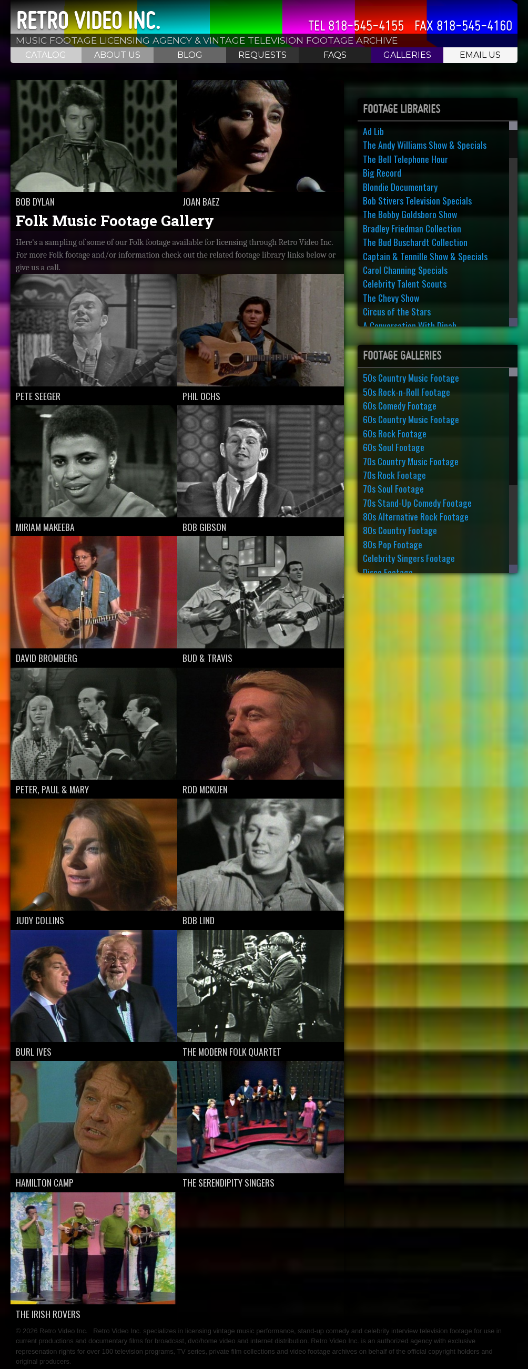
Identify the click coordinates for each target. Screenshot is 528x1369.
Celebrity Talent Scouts (404, 283)
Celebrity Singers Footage (409, 558)
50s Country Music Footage (411, 377)
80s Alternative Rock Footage (416, 516)
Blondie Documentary (400, 186)
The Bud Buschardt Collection (415, 242)
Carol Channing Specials (405, 270)
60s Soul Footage (393, 447)
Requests (262, 55)
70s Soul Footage (393, 488)
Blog (189, 55)
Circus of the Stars (397, 311)
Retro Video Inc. (88, 20)
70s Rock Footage (394, 475)
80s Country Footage (400, 530)
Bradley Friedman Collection (412, 228)
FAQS (335, 55)
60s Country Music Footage (411, 419)
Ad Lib (373, 131)
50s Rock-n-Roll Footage (406, 392)
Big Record (382, 172)
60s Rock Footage (395, 433)
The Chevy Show (391, 297)
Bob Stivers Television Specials (417, 200)
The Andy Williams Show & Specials (424, 144)
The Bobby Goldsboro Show (410, 214)
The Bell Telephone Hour (405, 159)
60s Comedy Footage (399, 405)
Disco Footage (388, 572)
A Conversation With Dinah (409, 325)
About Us (117, 55)
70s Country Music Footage (411, 461)
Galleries (407, 55)
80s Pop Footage (392, 544)
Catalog (45, 55)
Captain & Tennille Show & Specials (425, 256)
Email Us (480, 55)
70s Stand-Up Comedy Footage (417, 502)
